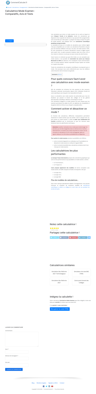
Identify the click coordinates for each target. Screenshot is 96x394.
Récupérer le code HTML (60, 309)
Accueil (9, 7)
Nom (7, 349)
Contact (62, 383)
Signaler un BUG (53, 383)
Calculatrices (15, 7)
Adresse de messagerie (11, 355)
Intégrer (9, 41)
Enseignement (23, 7)
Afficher (59, 74)
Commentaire (8, 330)
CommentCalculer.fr (16, 2)
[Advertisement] (25, 27)
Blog (33, 383)
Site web (7, 362)
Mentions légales (41, 383)
